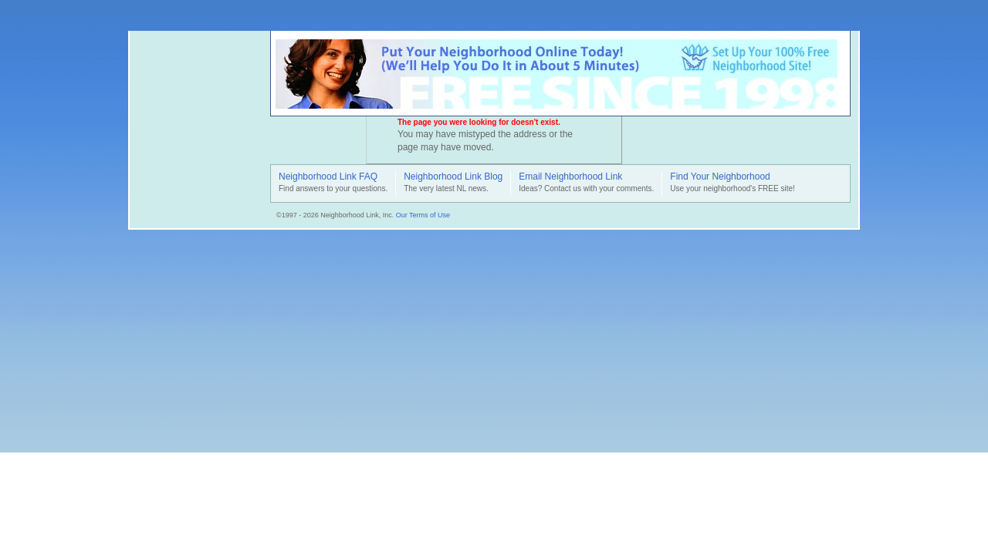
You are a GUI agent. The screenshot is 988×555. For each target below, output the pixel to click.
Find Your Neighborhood (720, 177)
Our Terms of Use (423, 215)
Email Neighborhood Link (570, 177)
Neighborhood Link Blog (453, 177)
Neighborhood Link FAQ (328, 177)
